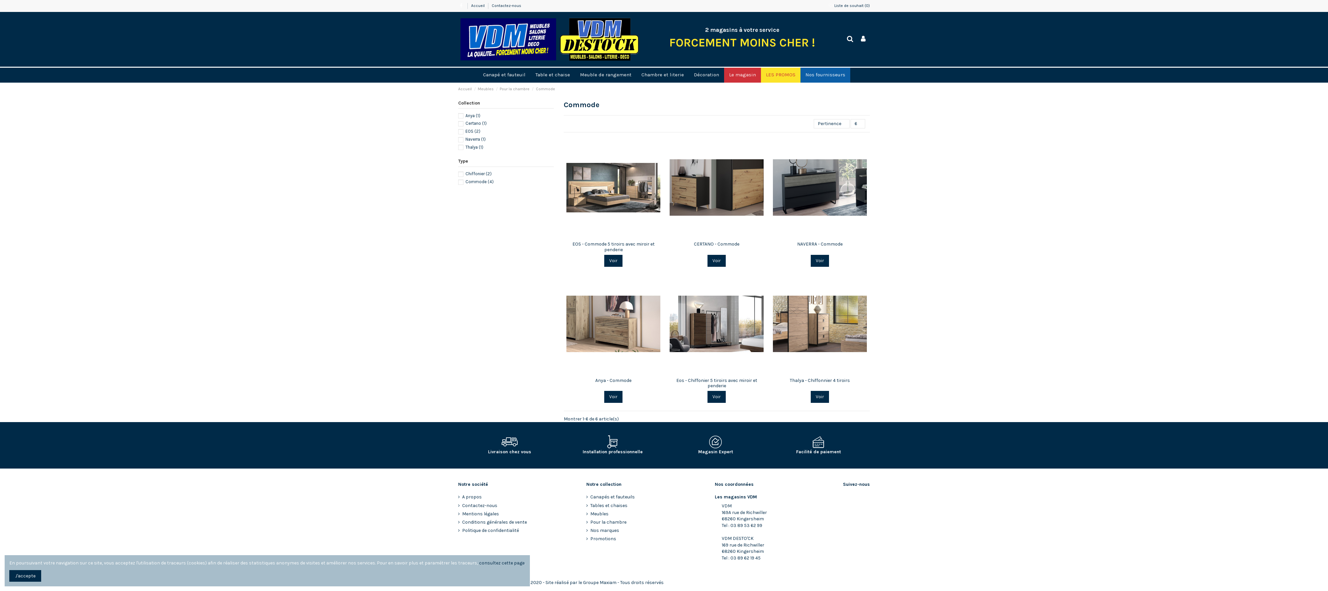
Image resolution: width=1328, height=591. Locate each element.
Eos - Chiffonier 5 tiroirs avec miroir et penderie (716, 383)
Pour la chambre (608, 522)
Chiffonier (478, 173)
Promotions (603, 539)
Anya (472, 115)
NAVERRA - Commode (820, 244)
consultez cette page (502, 563)
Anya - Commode (613, 380)
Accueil (478, 5)
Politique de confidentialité (490, 530)
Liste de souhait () (849, 5)
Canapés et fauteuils (612, 497)
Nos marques (604, 530)
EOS (472, 131)
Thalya (474, 147)
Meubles (599, 514)
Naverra (475, 139)
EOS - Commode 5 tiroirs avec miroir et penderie (613, 247)
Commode (479, 181)
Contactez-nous (506, 5)
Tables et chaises (608, 505)
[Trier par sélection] (831, 124)
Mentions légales (480, 514)
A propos (472, 497)
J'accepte (25, 576)
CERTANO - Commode (716, 244)
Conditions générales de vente (494, 522)
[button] (742, 75)
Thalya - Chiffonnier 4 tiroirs (820, 380)
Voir (613, 260)
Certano (476, 123)
